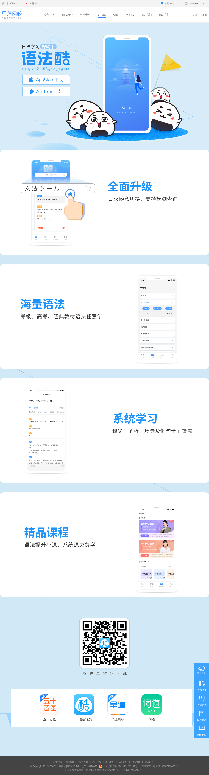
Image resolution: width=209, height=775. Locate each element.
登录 (194, 14)
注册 (204, 14)
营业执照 (149, 761)
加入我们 (109, 761)
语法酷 (102, 14)
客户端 (130, 14)
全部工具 (49, 14)
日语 (31, 3)
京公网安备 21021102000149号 (120, 766)
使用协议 (70, 761)
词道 (115, 14)
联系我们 (122, 761)
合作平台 (83, 761)
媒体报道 (96, 761)
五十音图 (85, 14)
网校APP (67, 14)
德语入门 (146, 14)
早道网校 (11, 3)
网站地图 (136, 761)
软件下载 (169, 3)
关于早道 (57, 761)
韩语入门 (164, 14)
